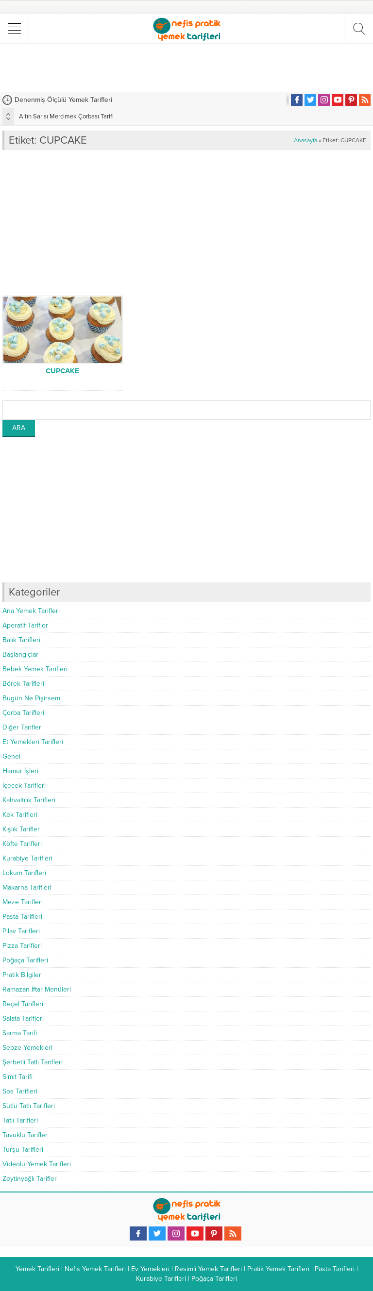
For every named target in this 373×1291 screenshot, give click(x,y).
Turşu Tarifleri (22, 1149)
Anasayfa (305, 140)
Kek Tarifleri (19, 815)
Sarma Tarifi (19, 1033)
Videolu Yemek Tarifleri (36, 1164)
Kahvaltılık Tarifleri (28, 800)
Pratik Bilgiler (21, 975)
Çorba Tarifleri (23, 713)
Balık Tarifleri (21, 640)
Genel (11, 756)
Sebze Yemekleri (27, 1047)
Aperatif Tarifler (25, 625)
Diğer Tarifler (21, 727)
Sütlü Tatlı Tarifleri (28, 1106)
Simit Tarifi (17, 1077)
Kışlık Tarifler (21, 829)
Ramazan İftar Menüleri (36, 989)
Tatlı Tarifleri (20, 1120)
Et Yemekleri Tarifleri (32, 742)
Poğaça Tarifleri (25, 960)
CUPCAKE (62, 370)
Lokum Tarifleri (24, 873)
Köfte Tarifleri (22, 844)
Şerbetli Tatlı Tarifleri (32, 1062)
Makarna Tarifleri (26, 887)
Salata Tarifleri (23, 1018)
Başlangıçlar (20, 654)
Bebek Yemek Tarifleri (35, 669)
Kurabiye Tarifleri (27, 858)
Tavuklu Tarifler (25, 1135)
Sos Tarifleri (19, 1091)
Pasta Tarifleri (22, 916)
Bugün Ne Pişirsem (31, 698)
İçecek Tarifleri (24, 785)
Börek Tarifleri (23, 683)
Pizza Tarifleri (22, 946)
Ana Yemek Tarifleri (31, 611)
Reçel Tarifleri (22, 1004)
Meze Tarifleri (22, 902)
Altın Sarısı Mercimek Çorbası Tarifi (66, 116)
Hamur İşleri (20, 771)
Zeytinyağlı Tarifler (29, 1179)
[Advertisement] (186, 67)
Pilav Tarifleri (21, 931)
